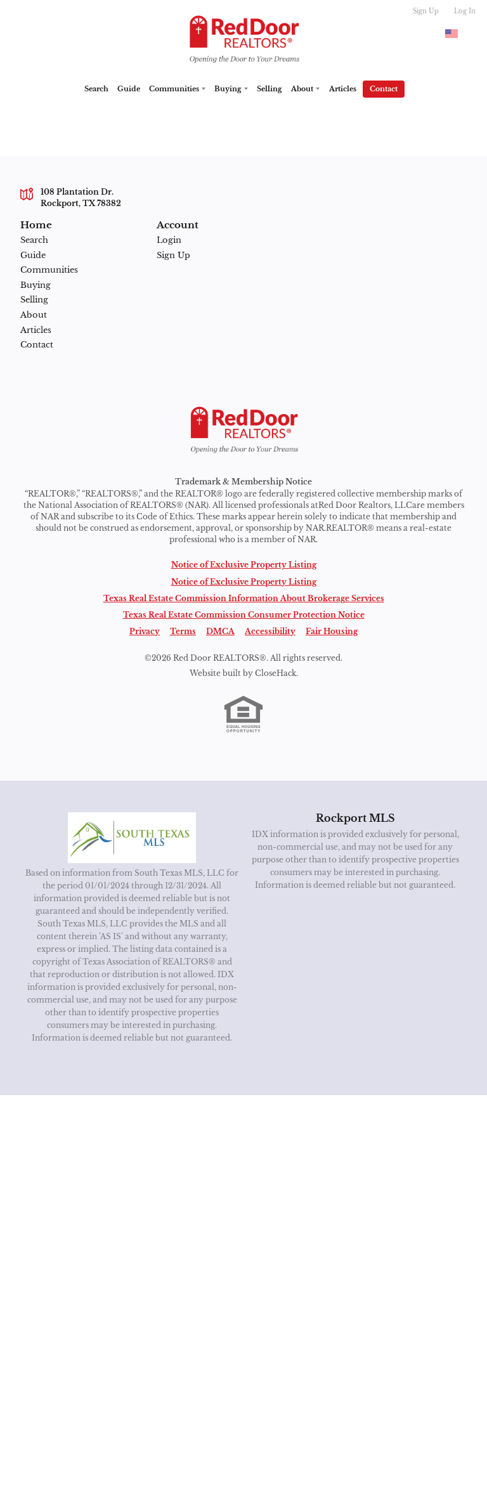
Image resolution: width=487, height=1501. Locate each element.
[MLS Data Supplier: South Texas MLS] (132, 837)
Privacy (144, 631)
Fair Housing (332, 631)
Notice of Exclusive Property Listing (243, 564)
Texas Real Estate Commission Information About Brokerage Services (243, 598)
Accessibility (270, 631)
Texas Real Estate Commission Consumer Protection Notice (244, 615)
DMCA (220, 631)
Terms (183, 631)
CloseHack (275, 673)
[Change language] (457, 33)
